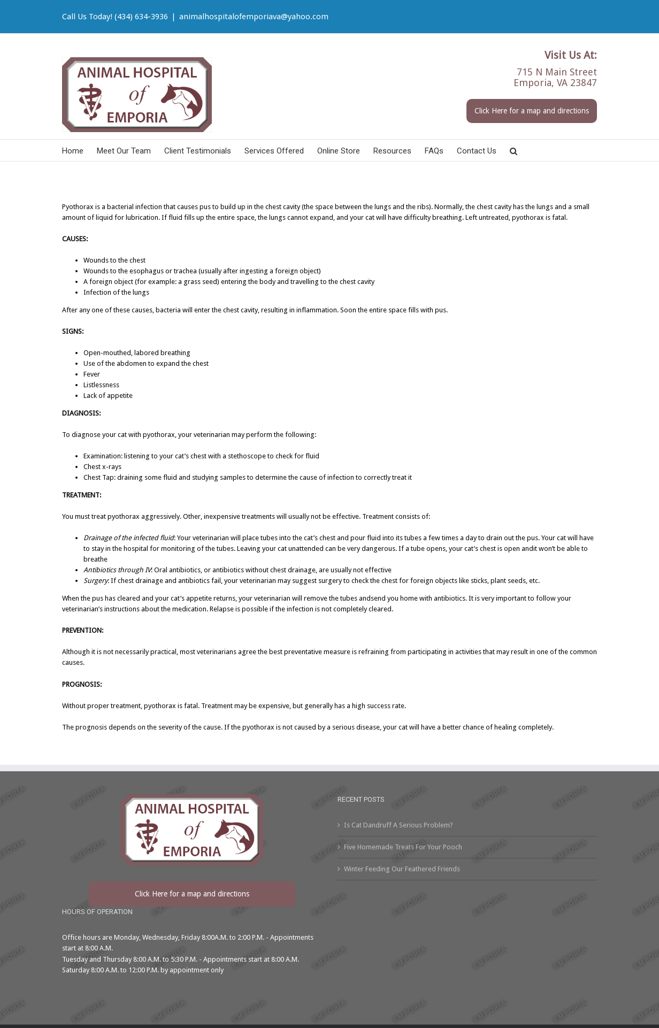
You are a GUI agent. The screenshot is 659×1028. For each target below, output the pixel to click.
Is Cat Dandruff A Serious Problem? (398, 825)
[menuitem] (79, 150)
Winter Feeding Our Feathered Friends (402, 869)
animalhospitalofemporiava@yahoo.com (253, 16)
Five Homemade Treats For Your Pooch (403, 847)
